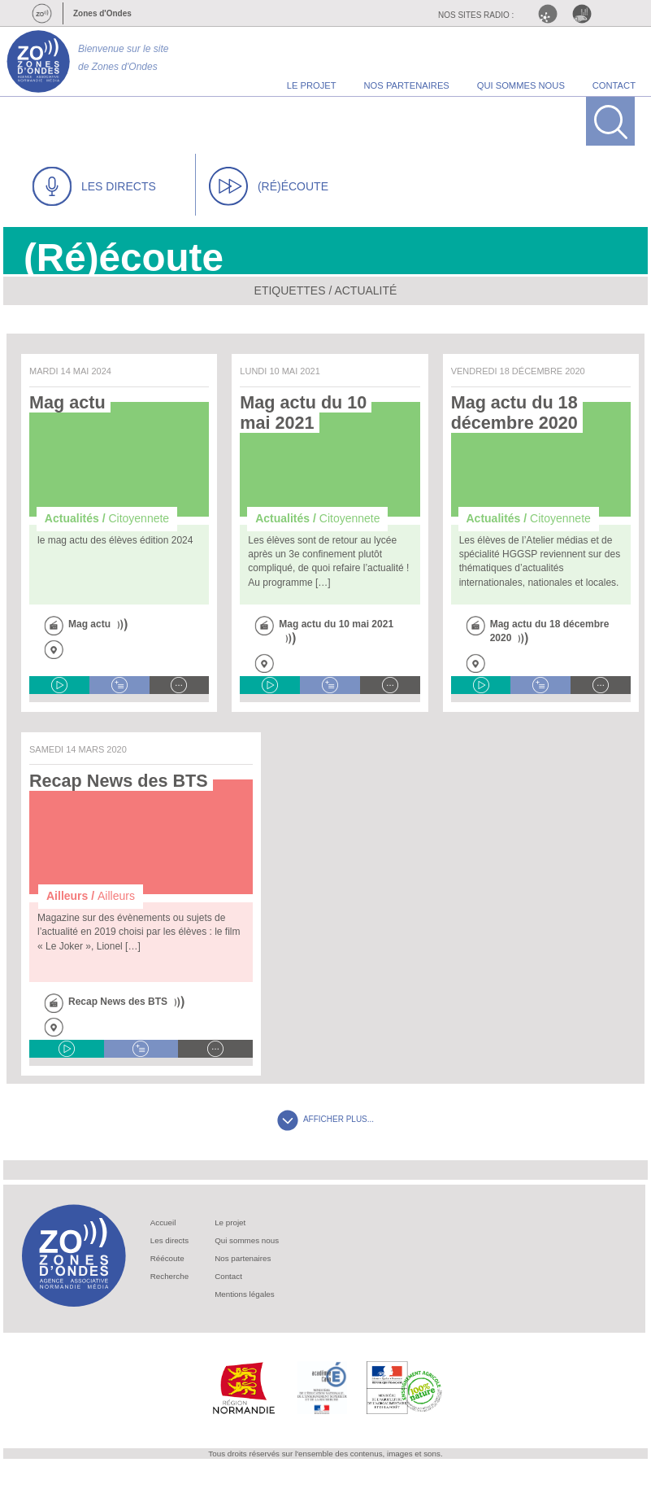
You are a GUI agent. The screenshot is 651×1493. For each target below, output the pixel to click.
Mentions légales (245, 1294)
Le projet (230, 1222)
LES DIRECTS (94, 186)
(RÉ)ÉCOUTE (268, 186)
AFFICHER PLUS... (325, 1119)
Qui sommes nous (247, 1240)
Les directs (169, 1240)
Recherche (169, 1276)
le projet (311, 85)
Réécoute (167, 1258)
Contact (228, 1276)
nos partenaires (406, 85)
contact (614, 85)
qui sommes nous (521, 85)
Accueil (163, 1222)
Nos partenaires (243, 1258)
